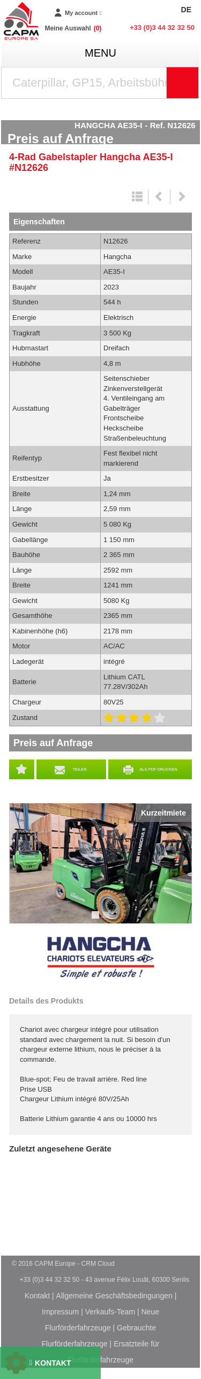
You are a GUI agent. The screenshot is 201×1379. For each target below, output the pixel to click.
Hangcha (100, 958)
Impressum (60, 1311)
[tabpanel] (100, 863)
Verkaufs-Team (110, 1311)
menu (100, 53)
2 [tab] (108, 919)
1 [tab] (97, 919)
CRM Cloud (98, 1263)
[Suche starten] (183, 83)
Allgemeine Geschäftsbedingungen (114, 1295)
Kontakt (37, 1295)
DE (186, 9)
